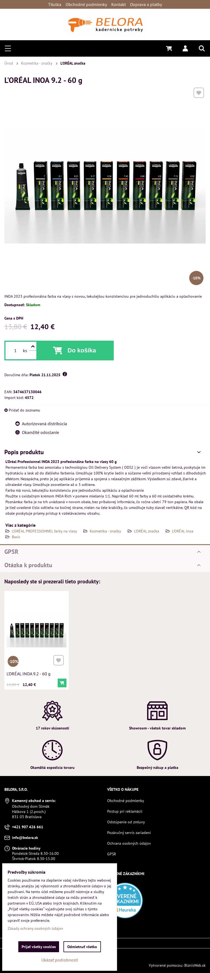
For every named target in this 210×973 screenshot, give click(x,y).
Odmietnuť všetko (82, 946)
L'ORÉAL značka (146, 531)
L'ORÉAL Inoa (182, 531)
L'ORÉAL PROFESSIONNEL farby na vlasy (45, 531)
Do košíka (82, 350)
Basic (16, 536)
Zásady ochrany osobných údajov (35, 928)
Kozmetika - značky (105, 531)
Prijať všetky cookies (39, 946)
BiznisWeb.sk (195, 965)
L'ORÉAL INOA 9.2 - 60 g (29, 671)
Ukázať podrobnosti (59, 960)
